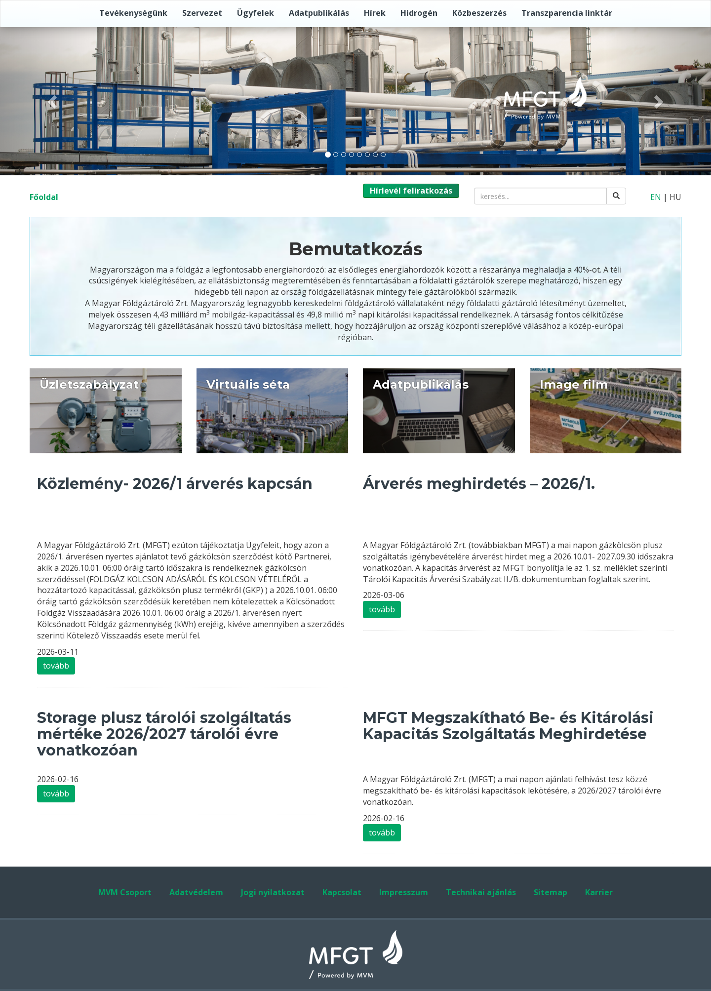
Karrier (599, 892)
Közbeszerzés (479, 12)
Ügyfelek (255, 12)
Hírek (375, 12)
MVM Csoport (125, 892)
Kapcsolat (341, 892)
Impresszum (403, 892)
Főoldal (44, 197)
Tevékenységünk (133, 12)
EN (655, 197)
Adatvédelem (196, 892)
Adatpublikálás (319, 12)
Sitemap (550, 892)
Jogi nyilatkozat (273, 892)
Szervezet (202, 12)
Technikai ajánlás (481, 892)
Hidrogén (418, 12)
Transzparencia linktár (566, 12)
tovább (56, 665)
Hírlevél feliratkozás (411, 190)
